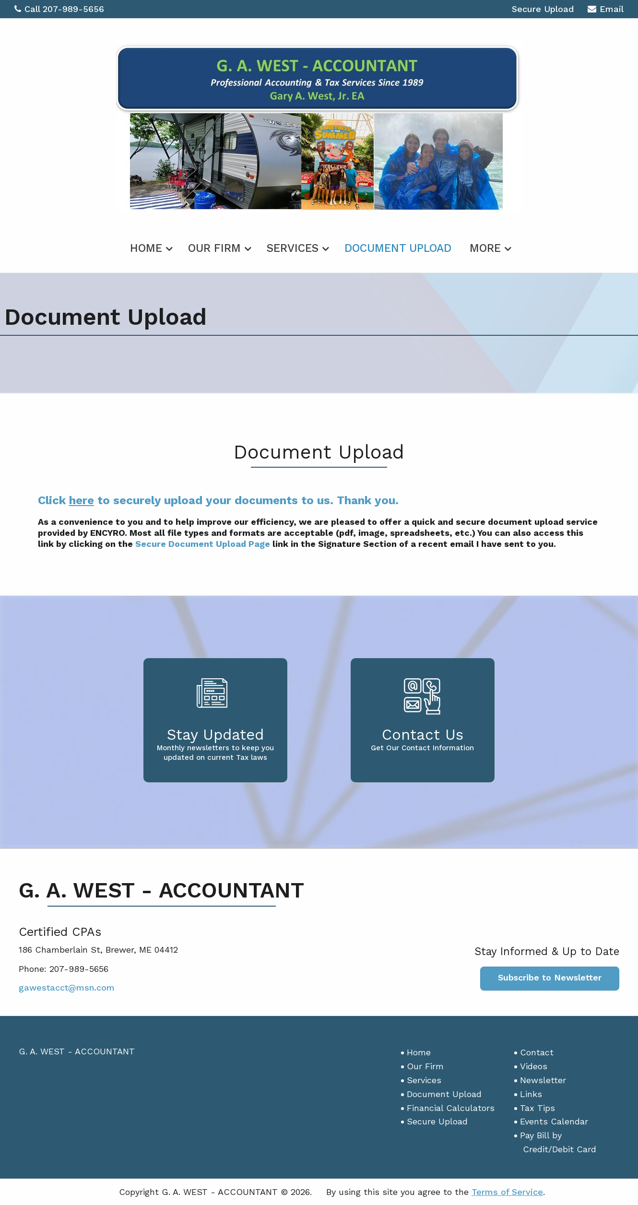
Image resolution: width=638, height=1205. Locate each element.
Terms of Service (507, 1192)
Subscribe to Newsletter (550, 977)
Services (293, 248)
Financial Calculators (451, 1108)
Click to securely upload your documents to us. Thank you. (218, 500)
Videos (533, 1066)
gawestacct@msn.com (67, 987)
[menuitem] (149, 247)
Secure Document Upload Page (202, 544)
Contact (537, 1052)
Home (146, 248)
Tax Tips (537, 1108)
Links (531, 1094)
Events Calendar (554, 1121)
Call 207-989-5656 (59, 9)
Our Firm (214, 248)
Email (606, 10)
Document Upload (397, 248)
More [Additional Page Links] (485, 248)
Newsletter (543, 1080)
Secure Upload (543, 9)
